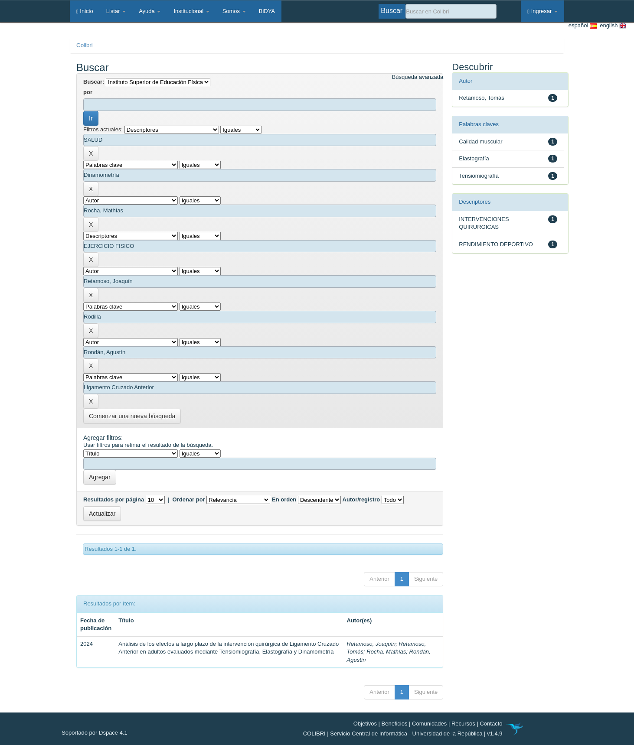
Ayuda (149, 11)
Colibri (84, 45)
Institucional (191, 11)
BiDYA (267, 11)
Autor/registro (361, 499)
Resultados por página (113, 499)
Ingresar (542, 11)
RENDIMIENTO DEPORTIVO (496, 244)
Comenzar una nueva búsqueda (132, 416)
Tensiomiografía (479, 175)
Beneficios (395, 723)
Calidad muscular (480, 141)
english (611, 25)
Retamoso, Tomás (481, 97)
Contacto (491, 723)
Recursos (463, 723)
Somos (234, 11)
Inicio (84, 11)
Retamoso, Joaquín (371, 644)
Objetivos (365, 723)
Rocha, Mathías (386, 651)
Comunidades (429, 723)
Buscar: (93, 81)
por (87, 92)
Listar (116, 11)
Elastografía (474, 158)
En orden (284, 499)
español (583, 25)
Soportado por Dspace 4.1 (94, 732)
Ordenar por (189, 499)
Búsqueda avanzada (418, 77)
